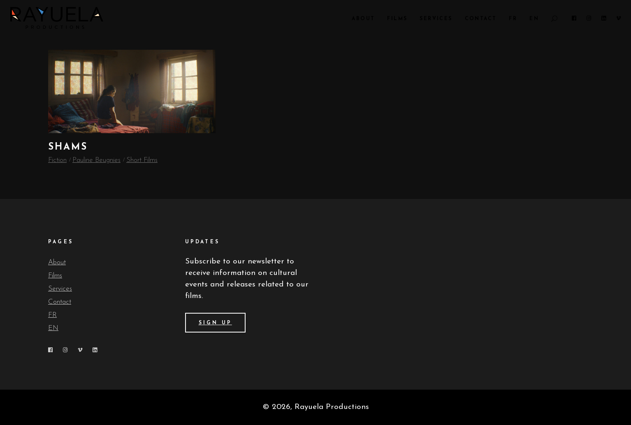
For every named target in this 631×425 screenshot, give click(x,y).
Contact (59, 301)
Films (55, 275)
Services (60, 288)
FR (52, 315)
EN (53, 328)
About (57, 262)
